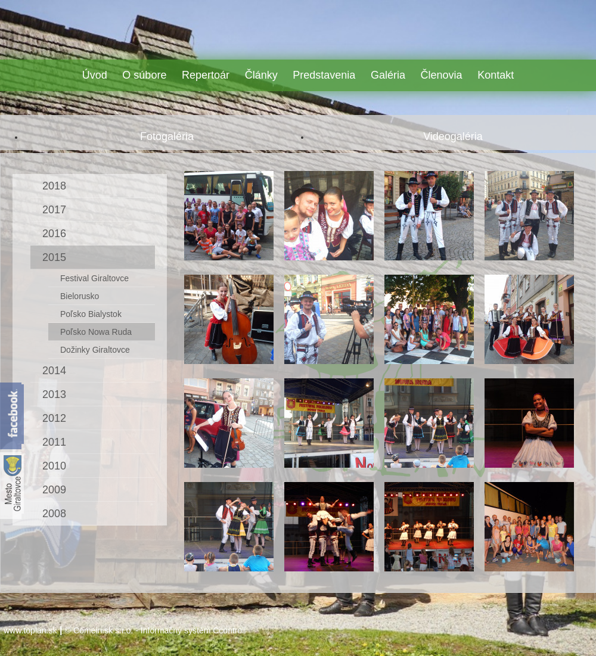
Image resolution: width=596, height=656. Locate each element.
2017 (54, 210)
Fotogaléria (167, 136)
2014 (54, 371)
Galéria (388, 75)
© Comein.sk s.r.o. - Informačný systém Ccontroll (155, 630)
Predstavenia (324, 75)
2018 (54, 186)
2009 (54, 490)
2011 (54, 442)
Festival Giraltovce (94, 278)
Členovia (441, 75)
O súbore (144, 75)
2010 (54, 466)
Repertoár (205, 75)
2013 (54, 394)
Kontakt (495, 75)
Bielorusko (79, 296)
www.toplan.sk (30, 630)
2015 (54, 257)
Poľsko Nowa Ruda (96, 332)
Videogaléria (453, 136)
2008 (54, 514)
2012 (54, 418)
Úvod (94, 75)
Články (261, 75)
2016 (54, 234)
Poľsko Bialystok (91, 314)
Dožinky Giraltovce (95, 350)
